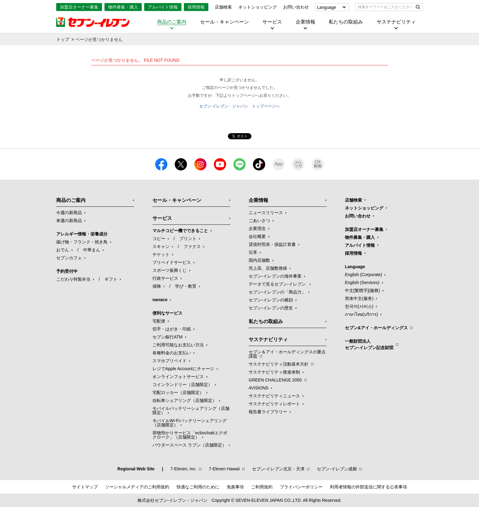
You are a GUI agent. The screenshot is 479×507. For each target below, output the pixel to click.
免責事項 (235, 486)
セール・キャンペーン (224, 22)
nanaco (159, 299)
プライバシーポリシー (301, 486)
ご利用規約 (261, 486)
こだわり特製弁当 (73, 279)
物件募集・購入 (123, 7)
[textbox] (385, 7)
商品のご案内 (171, 22)
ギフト (110, 279)
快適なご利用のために (198, 486)
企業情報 (305, 22)
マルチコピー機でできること (180, 230)
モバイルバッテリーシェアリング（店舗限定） (190, 410)
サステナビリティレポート (274, 403)
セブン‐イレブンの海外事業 (275, 276)
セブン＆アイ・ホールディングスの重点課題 (287, 354)
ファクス (192, 246)
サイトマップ (85, 486)
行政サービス (165, 278)
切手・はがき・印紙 (171, 328)
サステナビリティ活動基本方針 (279, 364)
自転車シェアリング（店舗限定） (184, 400)
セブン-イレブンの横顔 (271, 299)
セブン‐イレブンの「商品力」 (277, 292)
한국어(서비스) (359, 306)
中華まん (91, 249)
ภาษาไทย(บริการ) (361, 314)
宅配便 (158, 321)
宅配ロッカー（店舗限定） (178, 392)
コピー (158, 238)
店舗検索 (223, 7)
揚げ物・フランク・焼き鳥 (82, 241)
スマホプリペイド (169, 360)
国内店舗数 (259, 260)
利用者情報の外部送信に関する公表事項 (368, 486)
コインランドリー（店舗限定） (182, 384)
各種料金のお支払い (171, 352)
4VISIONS (259, 387)
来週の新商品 (69, 220)
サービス (272, 22)
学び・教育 (185, 286)
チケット (161, 254)
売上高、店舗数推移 (268, 268)
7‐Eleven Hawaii (224, 468)
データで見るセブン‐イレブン (278, 284)
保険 (156, 286)
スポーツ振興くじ (169, 270)
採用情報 (196, 7)
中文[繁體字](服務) (362, 290)
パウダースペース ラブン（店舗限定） (189, 445)
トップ (62, 39)
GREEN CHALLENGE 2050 (275, 380)
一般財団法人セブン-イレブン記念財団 (369, 344)
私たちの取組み (346, 22)
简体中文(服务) (359, 298)
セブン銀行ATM (167, 336)
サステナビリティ (396, 22)
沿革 (253, 252)
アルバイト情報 (163, 7)
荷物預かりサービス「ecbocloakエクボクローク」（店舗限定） (189, 435)
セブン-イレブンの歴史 (271, 307)
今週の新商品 (69, 212)
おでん (62, 249)
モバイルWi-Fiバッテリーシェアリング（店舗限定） (189, 422)
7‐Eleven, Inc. (183, 468)
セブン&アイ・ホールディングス (376, 328)
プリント (187, 238)
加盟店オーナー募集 (79, 7)
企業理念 (257, 228)
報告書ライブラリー (268, 411)
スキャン (161, 246)
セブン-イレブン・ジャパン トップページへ (239, 106)
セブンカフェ (69, 257)
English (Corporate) (363, 274)
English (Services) (362, 282)
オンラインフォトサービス (178, 376)
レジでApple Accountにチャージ (183, 368)
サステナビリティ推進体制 (274, 372)
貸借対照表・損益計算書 (272, 244)
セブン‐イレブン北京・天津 (278, 468)
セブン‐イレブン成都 (337, 468)
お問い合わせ (296, 7)
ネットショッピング (257, 7)
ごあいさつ (259, 220)
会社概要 (257, 236)
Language (326, 7)
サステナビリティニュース (274, 395)
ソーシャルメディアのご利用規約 (137, 486)
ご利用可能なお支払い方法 (178, 344)
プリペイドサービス (171, 262)
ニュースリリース (266, 212)
